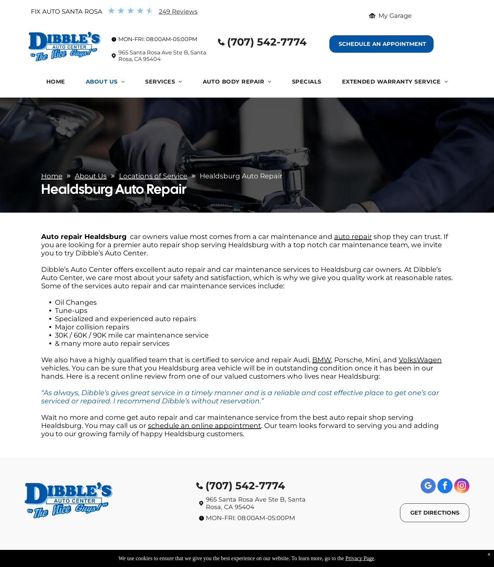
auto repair (353, 236)
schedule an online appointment (204, 425)
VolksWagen (420, 360)
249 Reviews (178, 11)
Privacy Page (359, 558)
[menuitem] (55, 83)
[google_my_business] (428, 486)
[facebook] (444, 486)
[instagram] (461, 486)
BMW (321, 360)
